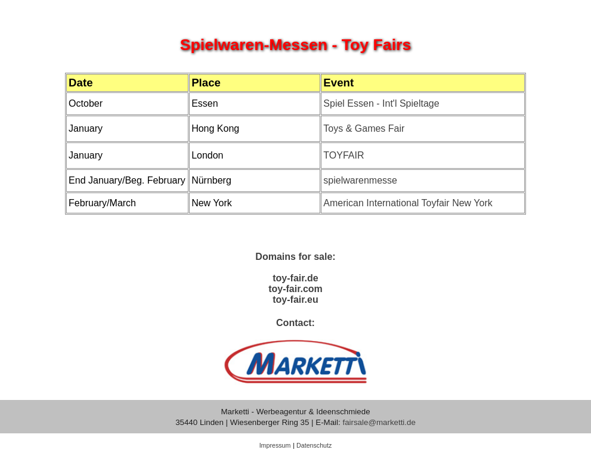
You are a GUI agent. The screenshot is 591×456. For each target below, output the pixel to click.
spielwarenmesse (360, 180)
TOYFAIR (343, 155)
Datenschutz (314, 445)
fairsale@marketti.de (378, 422)
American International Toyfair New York (407, 203)
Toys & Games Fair (363, 128)
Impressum (275, 445)
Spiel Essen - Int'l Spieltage (381, 103)
